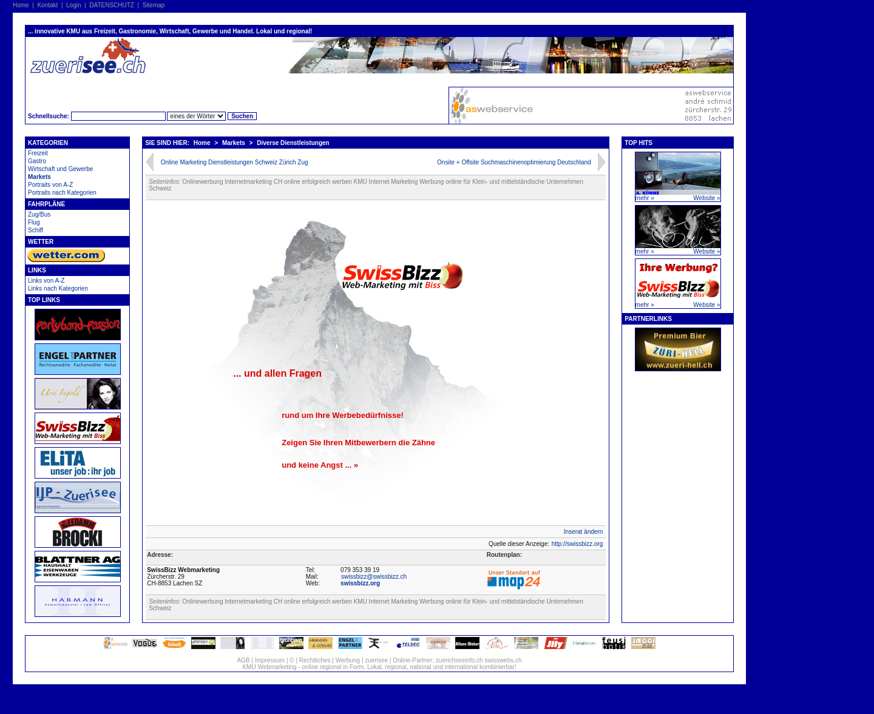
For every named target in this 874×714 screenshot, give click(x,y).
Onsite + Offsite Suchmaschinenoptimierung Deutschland (514, 162)
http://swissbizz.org (577, 544)
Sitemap (154, 5)
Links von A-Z (46, 280)
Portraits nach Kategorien (62, 192)
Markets (39, 176)
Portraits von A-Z (50, 184)
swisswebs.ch (502, 660)
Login (73, 5)
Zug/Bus (39, 214)
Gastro (37, 161)
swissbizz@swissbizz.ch (374, 576)
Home (21, 5)
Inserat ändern (583, 531)
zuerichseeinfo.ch (459, 660)
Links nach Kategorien (58, 288)
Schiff (35, 230)
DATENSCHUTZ (111, 5)
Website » (706, 198)
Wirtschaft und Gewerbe (60, 169)
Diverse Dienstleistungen (293, 143)
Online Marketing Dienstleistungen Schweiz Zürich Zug (234, 162)
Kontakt (47, 5)
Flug (33, 222)
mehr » (644, 198)
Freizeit (38, 153)
